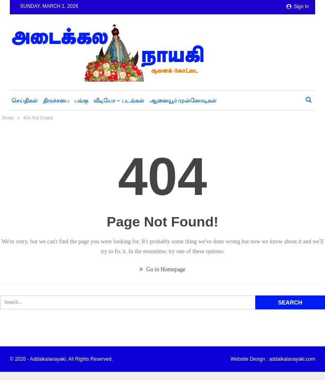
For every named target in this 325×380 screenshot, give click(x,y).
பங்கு (81, 100)
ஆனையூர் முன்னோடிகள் (183, 100)
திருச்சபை (56, 100)
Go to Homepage (162, 269)
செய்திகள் (24, 100)
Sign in (297, 6)
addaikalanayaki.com (292, 359)
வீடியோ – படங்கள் (119, 100)
